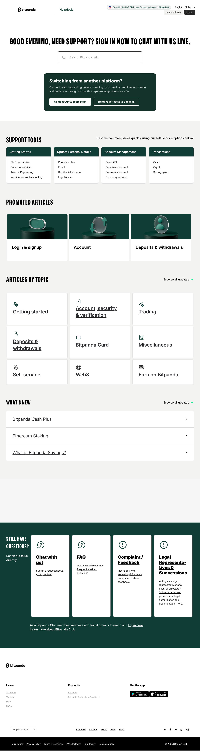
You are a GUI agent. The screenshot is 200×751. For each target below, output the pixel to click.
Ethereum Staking (30, 436)
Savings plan (160, 172)
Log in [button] (189, 12)
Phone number (66, 162)
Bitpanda (72, 693)
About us (81, 729)
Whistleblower (74, 744)
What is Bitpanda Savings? (39, 453)
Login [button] (132, 625)
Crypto (157, 167)
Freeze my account (117, 172)
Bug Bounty (90, 744)
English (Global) (183, 7)
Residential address (69, 172)
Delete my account (116, 177)
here (140, 625)
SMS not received (21, 162)
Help (8, 702)
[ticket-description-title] (100, 57)
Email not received (21, 167)
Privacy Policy (33, 744)
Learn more (38, 630)
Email (61, 167)
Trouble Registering (22, 172)
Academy (11, 693)
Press (104, 729)
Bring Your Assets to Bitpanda (116, 101)
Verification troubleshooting (26, 177)
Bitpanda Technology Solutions (83, 697)
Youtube (10, 697)
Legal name (65, 177)
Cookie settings (106, 744)
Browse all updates (176, 402)
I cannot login (173, 12)
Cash (156, 162)
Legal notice (17, 744)
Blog (112, 729)
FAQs (9, 706)
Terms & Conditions (53, 744)
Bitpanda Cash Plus (32, 419)
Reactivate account (117, 167)
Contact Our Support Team (70, 101)
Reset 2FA (111, 162)
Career (93, 729)
